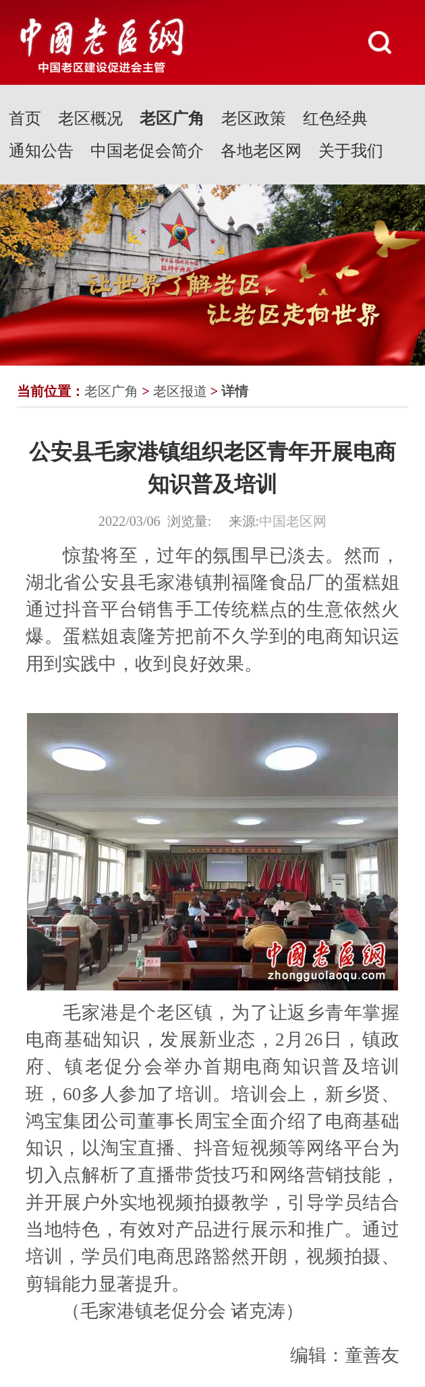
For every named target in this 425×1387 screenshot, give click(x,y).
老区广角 (172, 118)
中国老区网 (293, 521)
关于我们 (350, 151)
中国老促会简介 (147, 151)
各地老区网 (261, 151)
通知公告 (41, 151)
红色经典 (335, 118)
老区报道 (180, 391)
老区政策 (253, 118)
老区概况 (90, 118)
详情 (234, 391)
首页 (25, 118)
